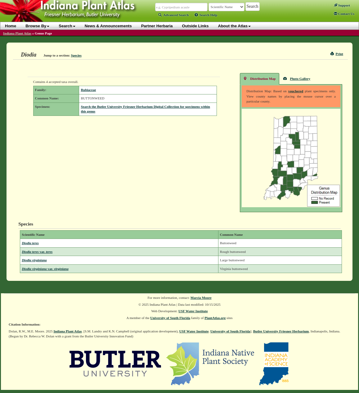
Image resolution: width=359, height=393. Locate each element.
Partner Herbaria (157, 26)
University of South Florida (170, 318)
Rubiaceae (88, 90)
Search (67, 26)
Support (342, 5)
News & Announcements (108, 26)
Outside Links (195, 26)
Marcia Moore (201, 297)
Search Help (206, 15)
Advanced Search (173, 15)
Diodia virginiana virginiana (45, 269)
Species (76, 55)
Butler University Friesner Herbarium (281, 331)
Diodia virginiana (34, 260)
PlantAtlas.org (215, 318)
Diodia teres (30, 243)
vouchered (295, 91)
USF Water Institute (193, 311)
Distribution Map (259, 78)
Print (336, 54)
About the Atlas (234, 26)
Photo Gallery (297, 78)
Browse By (37, 26)
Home (10, 26)
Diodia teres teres (37, 252)
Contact (344, 14)
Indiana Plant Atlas (17, 33)
